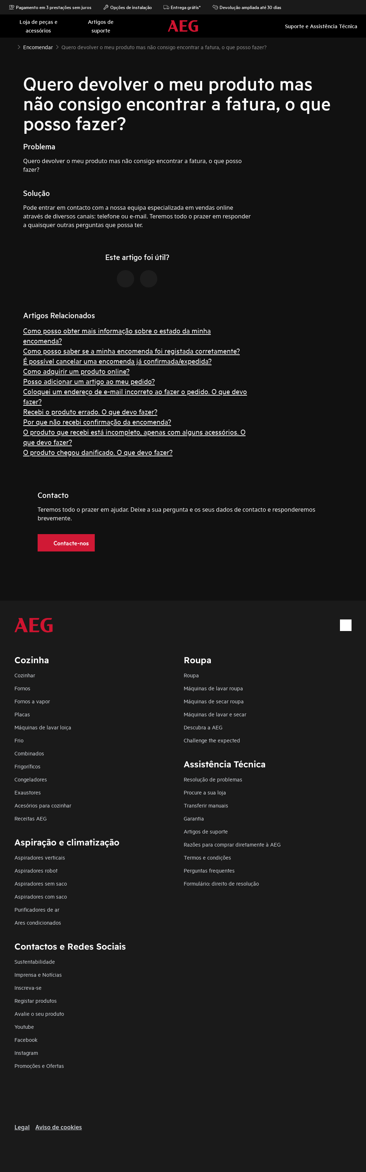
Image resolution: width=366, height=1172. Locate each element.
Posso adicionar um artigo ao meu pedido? (89, 380)
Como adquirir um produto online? (76, 370)
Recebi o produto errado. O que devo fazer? (90, 411)
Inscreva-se (28, 987)
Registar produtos (35, 1000)
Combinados (29, 753)
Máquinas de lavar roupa (213, 688)
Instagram (26, 1052)
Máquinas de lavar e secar (215, 714)
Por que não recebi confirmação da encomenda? (97, 421)
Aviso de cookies (58, 1127)
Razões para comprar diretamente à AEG (232, 844)
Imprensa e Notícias (38, 974)
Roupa (191, 675)
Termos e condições (207, 857)
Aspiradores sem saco (40, 883)
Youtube (24, 1026)
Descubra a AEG (203, 727)
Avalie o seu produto (39, 1013)
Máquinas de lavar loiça (42, 727)
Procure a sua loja (205, 792)
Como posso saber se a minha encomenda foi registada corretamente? (131, 350)
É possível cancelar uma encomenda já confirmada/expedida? (117, 360)
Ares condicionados (37, 922)
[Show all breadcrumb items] (11, 46)
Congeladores (30, 779)
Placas (22, 714)
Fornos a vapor (32, 701)
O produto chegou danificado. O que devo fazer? (98, 451)
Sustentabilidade (34, 961)
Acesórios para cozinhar (42, 805)
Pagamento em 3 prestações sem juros (50, 7)
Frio (19, 740)
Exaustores (27, 792)
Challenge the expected (212, 740)
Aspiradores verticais (39, 857)
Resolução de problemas (213, 779)
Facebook (26, 1039)
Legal (22, 1127)
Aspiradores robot (36, 870)
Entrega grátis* (182, 7)
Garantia (194, 818)
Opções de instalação (127, 7)
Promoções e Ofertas (39, 1065)
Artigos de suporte (206, 831)
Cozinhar (24, 675)
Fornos (22, 688)
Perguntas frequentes (209, 870)
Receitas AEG (30, 818)
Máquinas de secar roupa (214, 701)
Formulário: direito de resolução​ (221, 883)
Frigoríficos (27, 766)
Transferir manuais (206, 805)
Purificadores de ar (36, 909)
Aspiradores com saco (40, 896)
